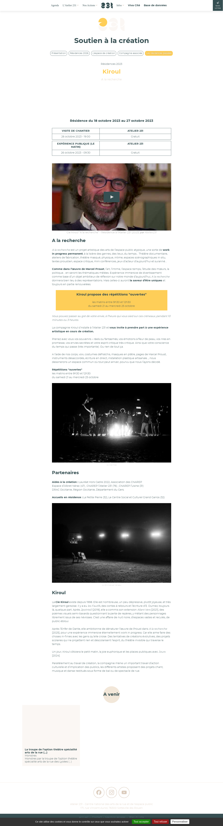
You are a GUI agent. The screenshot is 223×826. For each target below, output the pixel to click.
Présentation (58, 53)
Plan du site (136, 817)
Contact (97, 817)
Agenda (55, 5)
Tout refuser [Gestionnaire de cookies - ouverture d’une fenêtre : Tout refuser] (160, 821)
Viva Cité (134, 5)
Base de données (155, 5)
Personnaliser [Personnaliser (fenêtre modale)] (180, 821)
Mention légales (115, 817)
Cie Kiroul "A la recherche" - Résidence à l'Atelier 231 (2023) (103, 232)
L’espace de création (104, 53)
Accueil (83, 817)
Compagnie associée (130, 53)
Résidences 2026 (79, 53)
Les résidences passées (159, 53)
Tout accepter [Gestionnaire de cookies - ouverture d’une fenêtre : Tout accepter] (141, 821)
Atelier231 (151, 232)
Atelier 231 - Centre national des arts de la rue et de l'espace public (111, 804)
